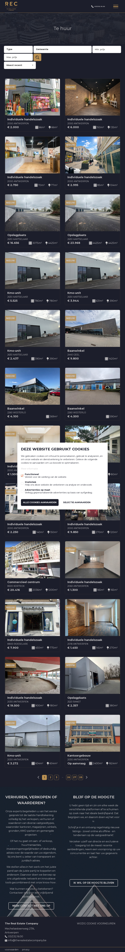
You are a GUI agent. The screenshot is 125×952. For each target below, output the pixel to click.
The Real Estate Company (21, 923)
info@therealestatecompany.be (27, 940)
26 (68, 777)
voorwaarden (12, 949)
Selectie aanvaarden (77, 502)
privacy (26, 949)
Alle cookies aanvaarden (39, 502)
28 (80, 777)
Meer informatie (29, 469)
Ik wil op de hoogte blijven (93, 882)
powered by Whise (59, 949)
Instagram (117, 931)
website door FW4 (77, 949)
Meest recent (14, 65)
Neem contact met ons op (31, 905)
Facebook (105, 931)
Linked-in (111, 931)
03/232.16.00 (96, 6)
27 (74, 777)
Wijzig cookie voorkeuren (96, 923)
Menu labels (115, 6)
